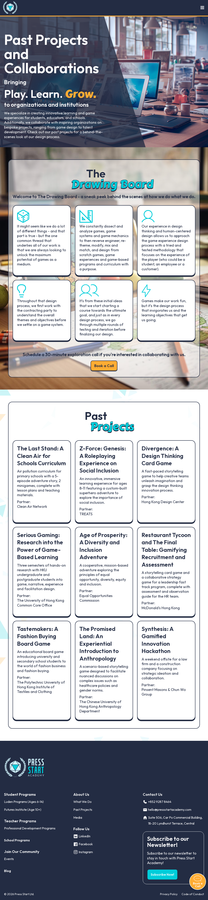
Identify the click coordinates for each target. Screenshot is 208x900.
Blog (7, 871)
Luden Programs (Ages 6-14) (24, 802)
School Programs (17, 840)
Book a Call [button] (104, 365)
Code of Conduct (193, 894)
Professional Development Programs (29, 828)
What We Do (82, 802)
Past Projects (82, 810)
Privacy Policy (169, 894)
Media (77, 817)
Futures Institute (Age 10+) (22, 810)
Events (9, 859)
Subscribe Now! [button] (162, 874)
